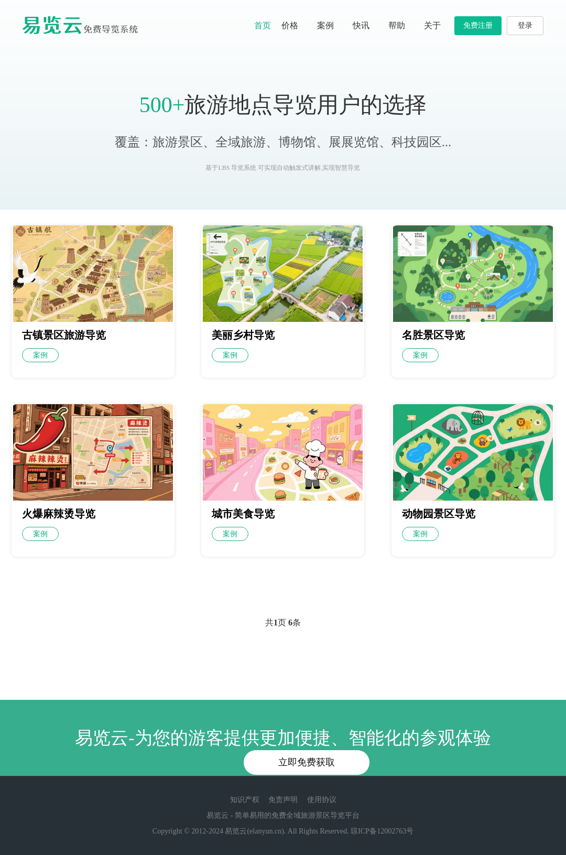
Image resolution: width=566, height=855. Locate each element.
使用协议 (321, 800)
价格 (289, 25)
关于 (436, 25)
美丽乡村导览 (243, 335)
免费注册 (478, 25)
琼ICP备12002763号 (382, 831)
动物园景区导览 (438, 514)
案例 (325, 25)
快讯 (365, 25)
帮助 (400, 25)
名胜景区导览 (433, 335)
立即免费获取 (306, 762)
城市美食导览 (243, 514)
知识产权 (244, 800)
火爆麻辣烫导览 (58, 514)
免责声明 (283, 800)
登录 (525, 25)
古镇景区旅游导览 (64, 335)
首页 (262, 25)
